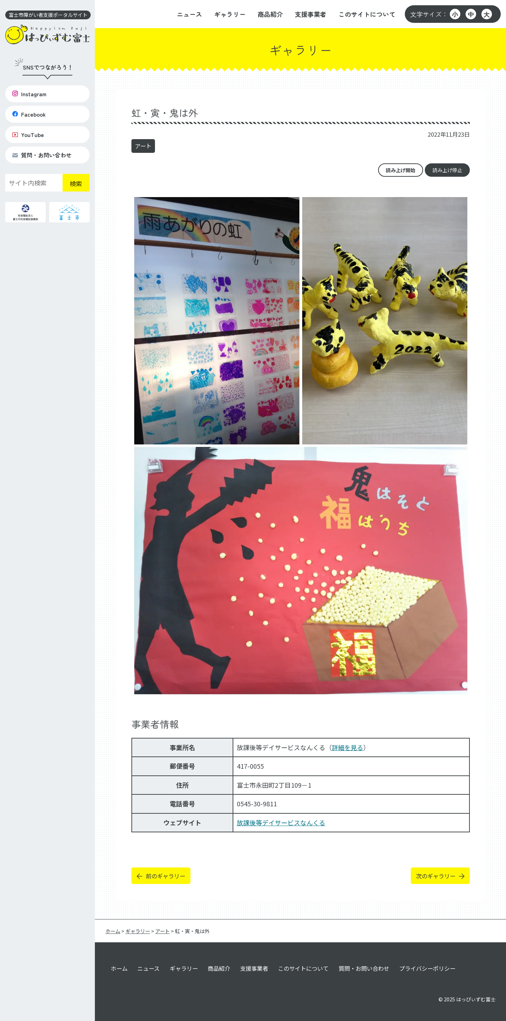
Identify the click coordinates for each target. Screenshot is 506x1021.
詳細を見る (347, 747)
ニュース (189, 14)
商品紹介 (270, 14)
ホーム (119, 968)
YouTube (28, 134)
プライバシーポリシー (427, 968)
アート (143, 146)
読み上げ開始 (400, 170)
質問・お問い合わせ (42, 155)
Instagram (29, 94)
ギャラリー (230, 14)
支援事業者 (310, 14)
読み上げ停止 (447, 170)
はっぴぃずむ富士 (475, 999)
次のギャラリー (435, 876)
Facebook (29, 114)
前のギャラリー (165, 876)
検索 (76, 183)
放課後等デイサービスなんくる (281, 822)
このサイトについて (366, 14)
